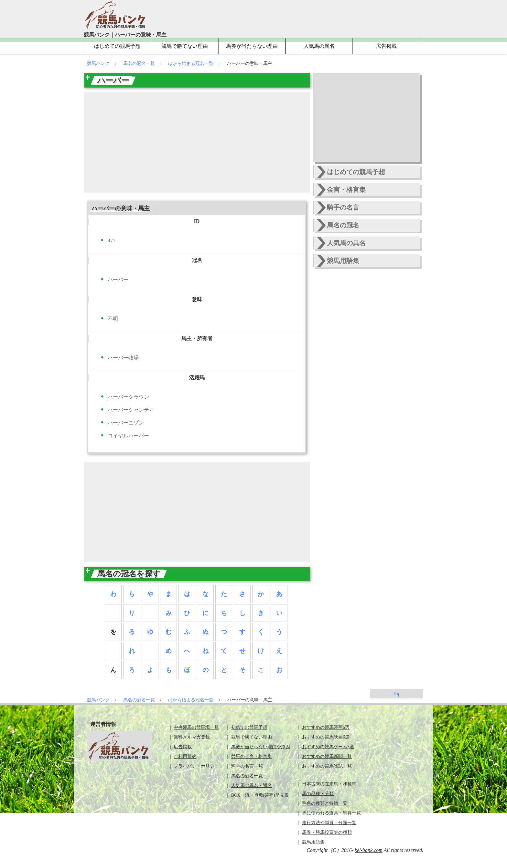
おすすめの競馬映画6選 (326, 737)
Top (397, 693)
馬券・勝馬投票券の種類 (327, 832)
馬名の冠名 (343, 225)
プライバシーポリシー (196, 766)
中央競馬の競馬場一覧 (196, 727)
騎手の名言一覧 (247, 766)
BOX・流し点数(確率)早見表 (260, 795)
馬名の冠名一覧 (139, 63)
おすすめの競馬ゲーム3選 (328, 746)
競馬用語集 (343, 260)
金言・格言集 (346, 189)
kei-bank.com (369, 850)
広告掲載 (386, 46)
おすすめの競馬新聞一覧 (327, 756)
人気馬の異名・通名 (251, 785)
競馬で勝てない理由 (184, 46)
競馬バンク (99, 63)
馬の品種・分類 (318, 793)
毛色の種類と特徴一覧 (324, 803)
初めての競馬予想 (249, 727)
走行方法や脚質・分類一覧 (329, 822)
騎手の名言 (343, 207)
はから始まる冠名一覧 (191, 63)
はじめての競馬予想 (117, 46)
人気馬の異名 (319, 46)
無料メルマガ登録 (192, 737)
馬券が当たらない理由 (252, 46)
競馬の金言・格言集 (251, 756)
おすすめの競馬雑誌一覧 (327, 766)
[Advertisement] (197, 142)
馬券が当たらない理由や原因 (260, 746)
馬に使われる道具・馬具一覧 (331, 813)
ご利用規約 (185, 756)
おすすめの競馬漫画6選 (326, 727)
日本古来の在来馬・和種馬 (329, 783)
